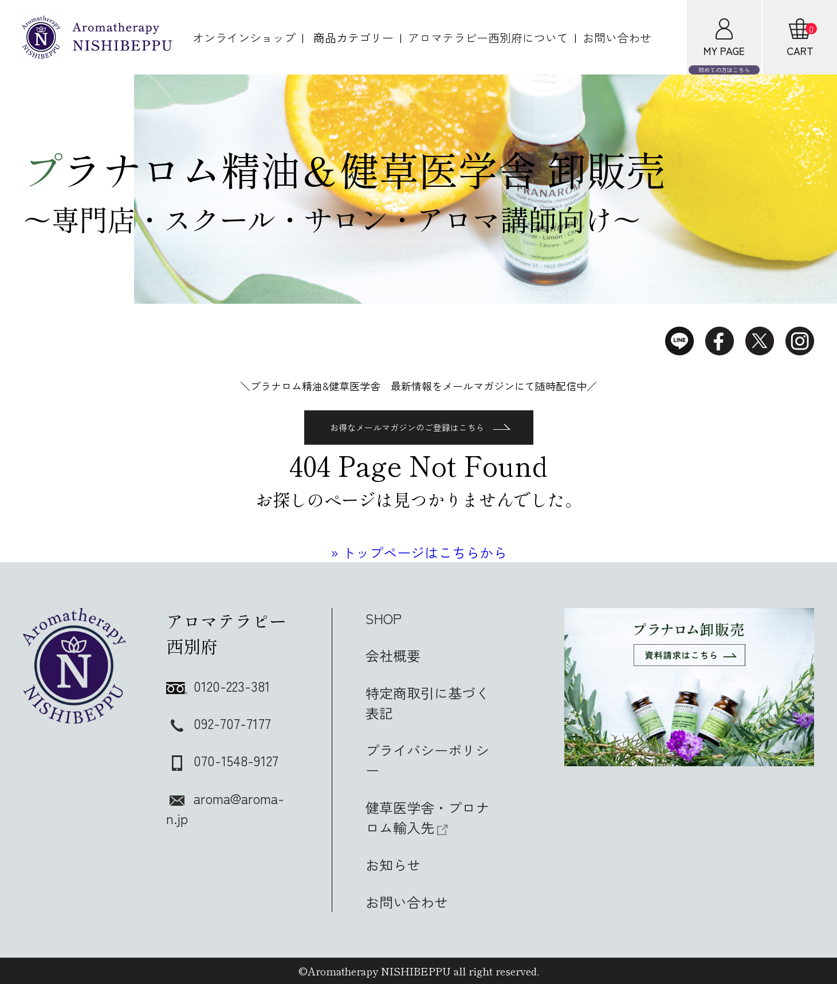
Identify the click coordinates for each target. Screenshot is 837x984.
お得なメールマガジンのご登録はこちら (420, 427)
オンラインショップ (244, 37)
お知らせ (393, 864)
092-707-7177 (218, 723)
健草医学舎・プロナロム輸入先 (427, 817)
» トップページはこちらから (419, 552)
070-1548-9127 (222, 760)
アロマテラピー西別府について (488, 37)
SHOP (384, 618)
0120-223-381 (218, 686)
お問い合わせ (617, 37)
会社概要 (393, 655)
